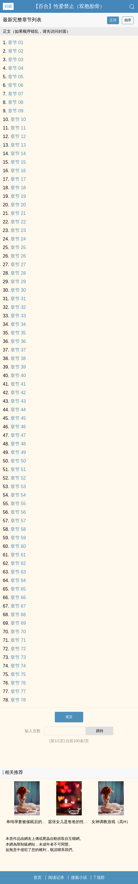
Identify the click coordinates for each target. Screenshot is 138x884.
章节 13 (18, 145)
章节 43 (18, 401)
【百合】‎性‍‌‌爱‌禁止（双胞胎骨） (69, 6)
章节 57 (18, 520)
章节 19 (18, 196)
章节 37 (18, 350)
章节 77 (18, 691)
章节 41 (18, 384)
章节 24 (18, 239)
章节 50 (18, 461)
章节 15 (18, 162)
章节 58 (18, 529)
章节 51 (18, 469)
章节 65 (18, 589)
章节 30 (18, 290)
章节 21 (18, 213)
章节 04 (15, 68)
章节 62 (18, 563)
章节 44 (18, 409)
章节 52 (18, 478)
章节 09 (15, 110)
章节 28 (18, 273)
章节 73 (18, 657)
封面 (8, 6)
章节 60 (18, 546)
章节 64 (18, 580)
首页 (37, 877)
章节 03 (15, 59)
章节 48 (18, 443)
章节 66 (18, 597)
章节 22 (18, 221)
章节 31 (18, 298)
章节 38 (18, 358)
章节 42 (18, 392)
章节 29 (18, 281)
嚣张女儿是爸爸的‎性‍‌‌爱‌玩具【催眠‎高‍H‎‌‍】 (83, 821)
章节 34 (18, 324)
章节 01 (15, 42)
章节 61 (18, 554)
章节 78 (18, 700)
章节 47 (18, 435)
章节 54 (18, 495)
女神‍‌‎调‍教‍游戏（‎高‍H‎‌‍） (110, 821)
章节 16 (18, 170)
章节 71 (18, 640)
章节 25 (18, 247)
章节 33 (18, 315)
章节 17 (18, 179)
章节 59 (18, 537)
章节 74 (18, 665)
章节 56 (18, 512)
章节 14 (18, 153)
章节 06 (15, 85)
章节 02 (15, 51)
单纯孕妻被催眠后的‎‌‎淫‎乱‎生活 (32, 821)
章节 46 (18, 426)
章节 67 (18, 606)
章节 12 (18, 136)
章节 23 (18, 230)
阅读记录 (56, 877)
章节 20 (18, 204)
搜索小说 (79, 877)
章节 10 (18, 119)
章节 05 (15, 76)
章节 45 (18, 418)
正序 (113, 20)
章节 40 (18, 375)
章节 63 (18, 572)
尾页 (69, 717)
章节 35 (18, 332)
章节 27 (18, 264)
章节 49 (18, 452)
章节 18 (18, 187)
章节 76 (18, 683)
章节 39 (18, 367)
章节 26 (18, 256)
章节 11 (18, 128)
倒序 (127, 20)
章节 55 (18, 503)
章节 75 (18, 674)
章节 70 (18, 631)
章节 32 (18, 307)
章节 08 (15, 102)
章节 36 (18, 341)
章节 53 (18, 486)
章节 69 (18, 623)
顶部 (99, 877)
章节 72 (18, 648)
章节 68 (18, 614)
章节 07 (15, 93)
